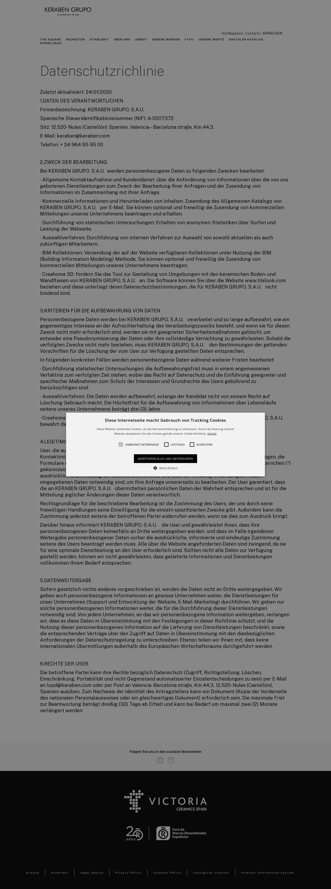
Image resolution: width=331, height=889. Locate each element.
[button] (165, 444)
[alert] (165, 444)
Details (212, 433)
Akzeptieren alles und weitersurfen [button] (165, 458)
